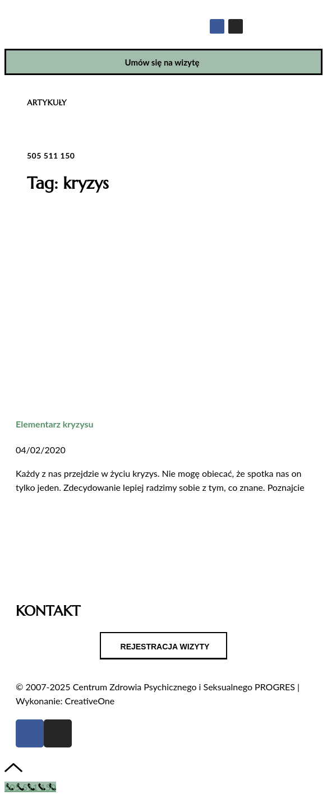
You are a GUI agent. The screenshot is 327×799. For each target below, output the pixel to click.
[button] (307, 13)
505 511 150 (51, 155)
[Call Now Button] (30, 787)
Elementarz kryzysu (54, 424)
